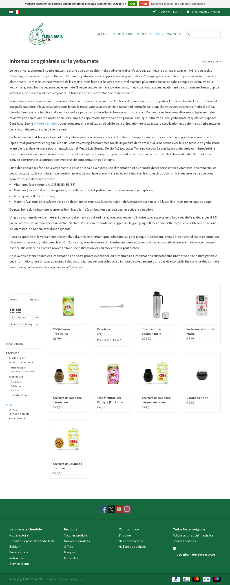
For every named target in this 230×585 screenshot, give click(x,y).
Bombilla (103, 329)
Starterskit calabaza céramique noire (156, 400)
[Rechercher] (203, 34)
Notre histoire (17, 418)
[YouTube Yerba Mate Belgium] (119, 509)
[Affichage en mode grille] (12, 311)
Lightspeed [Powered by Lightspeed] (79, 579)
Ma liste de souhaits (132, 547)
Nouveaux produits (77, 541)
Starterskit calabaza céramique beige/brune (67, 400)
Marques (174, 34)
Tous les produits (76, 535)
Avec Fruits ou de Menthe (23, 371)
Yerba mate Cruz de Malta (200, 331)
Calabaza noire (197, 398)
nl (11, 12)
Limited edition (18, 395)
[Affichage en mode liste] (18, 311)
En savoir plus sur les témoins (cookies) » (178, 3)
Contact (13, 409)
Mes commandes (130, 541)
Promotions (123, 34)
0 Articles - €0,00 (167, 11)
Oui (132, 3)
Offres (68, 547)
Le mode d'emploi (19, 414)
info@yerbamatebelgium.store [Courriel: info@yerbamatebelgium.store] (194, 554)
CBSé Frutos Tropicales (62, 331)
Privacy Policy (18, 552)
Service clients (19, 564)
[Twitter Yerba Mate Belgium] (111, 509)
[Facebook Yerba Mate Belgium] (103, 509)
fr (17, 12)
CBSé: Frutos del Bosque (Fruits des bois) (110, 400)
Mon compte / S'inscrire (204, 11)
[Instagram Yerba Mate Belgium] (126, 509)
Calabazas (16, 386)
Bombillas (16, 382)
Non (144, 3)
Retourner (16, 558)
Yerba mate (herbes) (21, 362)
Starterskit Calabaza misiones (67, 466)
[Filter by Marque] (24, 324)
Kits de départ (17, 358)
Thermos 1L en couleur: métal (152, 331)
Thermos (15, 390)
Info (159, 34)
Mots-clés (71, 558)
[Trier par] (24, 317)
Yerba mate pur (18, 367)
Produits (144, 34)
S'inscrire (124, 535)
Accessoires (16, 376)
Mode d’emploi (46, 123)
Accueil (103, 34)
